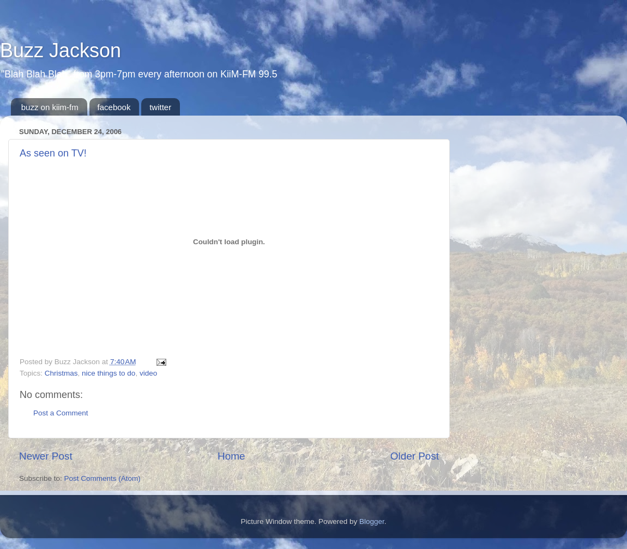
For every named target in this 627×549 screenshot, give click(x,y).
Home (231, 456)
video (148, 373)
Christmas (61, 373)
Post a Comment (60, 413)
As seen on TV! (53, 153)
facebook (114, 107)
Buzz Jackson (60, 50)
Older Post (414, 456)
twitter (160, 107)
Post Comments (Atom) (102, 478)
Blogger (371, 521)
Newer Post (46, 456)
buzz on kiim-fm (50, 107)
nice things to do (108, 373)
